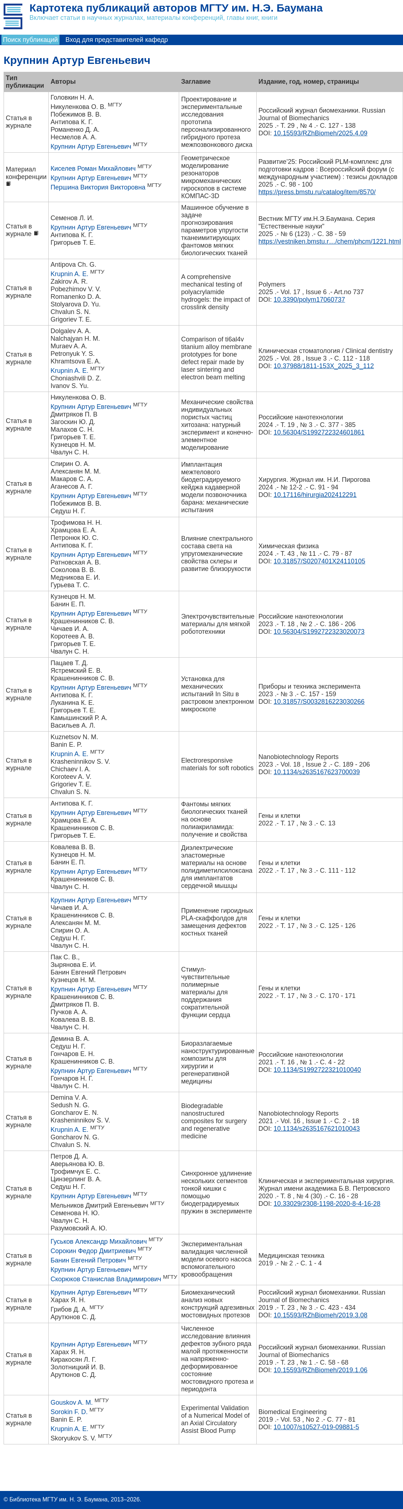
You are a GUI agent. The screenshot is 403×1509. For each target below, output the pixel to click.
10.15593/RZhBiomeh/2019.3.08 (320, 1315)
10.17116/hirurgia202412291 (315, 494)
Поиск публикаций (30, 39)
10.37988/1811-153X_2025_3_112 (324, 366)
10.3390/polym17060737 (309, 299)
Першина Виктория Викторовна (97, 187)
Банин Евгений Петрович (88, 1260)
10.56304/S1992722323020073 (319, 631)
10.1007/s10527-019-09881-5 (316, 1427)
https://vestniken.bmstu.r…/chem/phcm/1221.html (329, 241)
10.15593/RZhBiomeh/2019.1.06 (320, 1370)
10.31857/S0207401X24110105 (319, 561)
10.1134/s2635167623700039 (317, 772)
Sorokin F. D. (69, 1412)
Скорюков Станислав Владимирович (105, 1279)
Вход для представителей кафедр (117, 39)
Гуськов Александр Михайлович (98, 1241)
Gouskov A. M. (71, 1402)
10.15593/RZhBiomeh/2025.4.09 (320, 133)
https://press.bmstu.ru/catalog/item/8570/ (317, 192)
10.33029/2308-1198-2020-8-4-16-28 (327, 1203)
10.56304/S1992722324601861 (319, 432)
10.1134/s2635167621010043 (317, 1128)
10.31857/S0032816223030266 (319, 701)
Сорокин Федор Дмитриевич (93, 1251)
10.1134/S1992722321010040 (317, 1069)
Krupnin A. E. (69, 274)
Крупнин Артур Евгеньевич (90, 146)
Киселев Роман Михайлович (93, 168)
